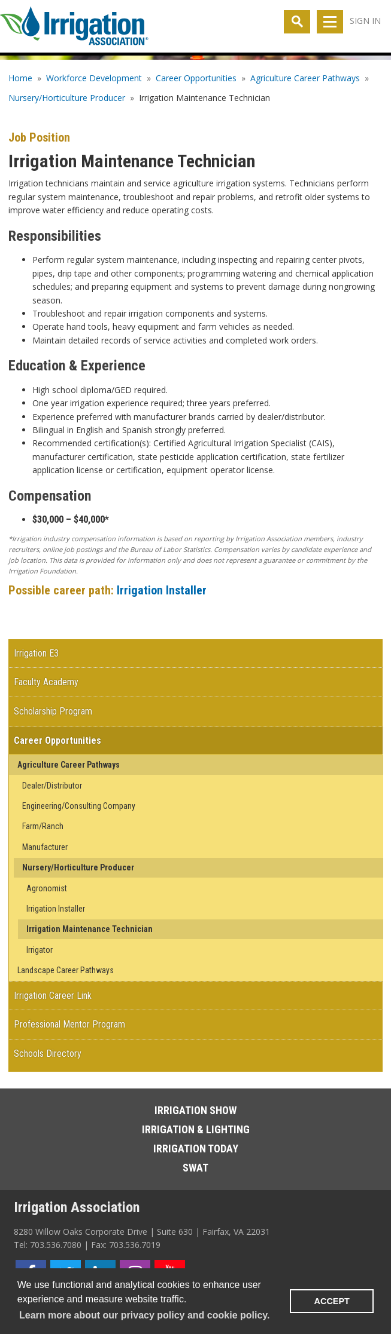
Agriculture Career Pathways (305, 78)
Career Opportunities (196, 78)
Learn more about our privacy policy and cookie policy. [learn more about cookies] (144, 1315)
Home (20, 78)
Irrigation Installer (162, 590)
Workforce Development (94, 78)
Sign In (365, 20)
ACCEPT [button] (332, 1301)
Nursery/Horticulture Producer (66, 97)
